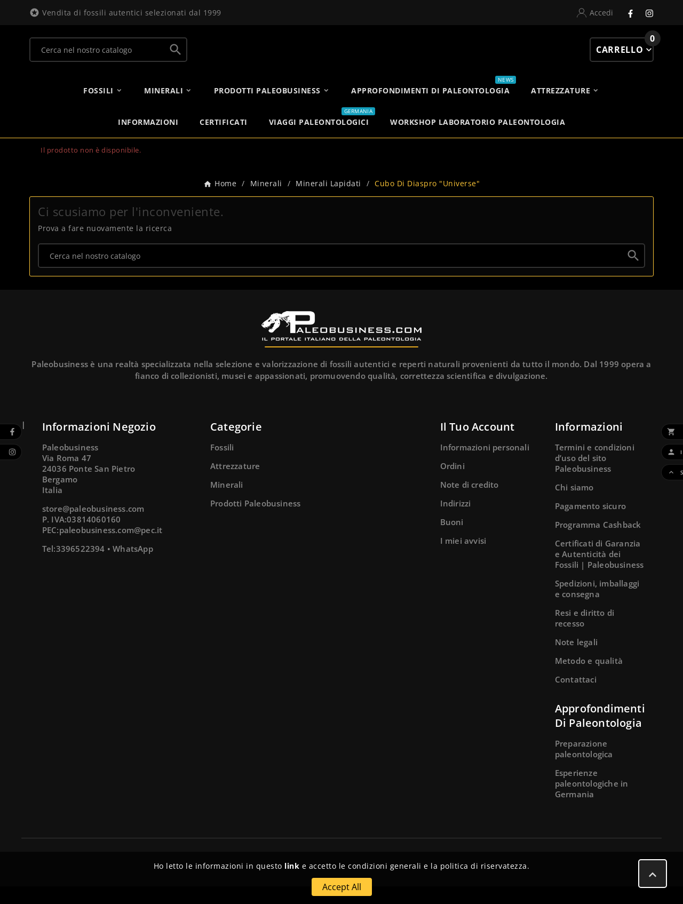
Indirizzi (455, 521)
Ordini (452, 483)
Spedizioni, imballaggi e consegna (597, 606)
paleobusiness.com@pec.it (111, 547)
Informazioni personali (484, 464)
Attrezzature (235, 483)
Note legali (576, 659)
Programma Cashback (598, 542)
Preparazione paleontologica (584, 766)
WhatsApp (133, 566)
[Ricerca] (97, 58)
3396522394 (80, 566)
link (291, 866)
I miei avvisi (463, 558)
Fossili (222, 464)
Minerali (226, 502)
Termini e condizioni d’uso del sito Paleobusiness (594, 475)
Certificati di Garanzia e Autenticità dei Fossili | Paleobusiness (599, 572)
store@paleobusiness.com (93, 526)
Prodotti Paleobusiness (255, 521)
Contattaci (576, 697)
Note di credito (469, 502)
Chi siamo (574, 504)
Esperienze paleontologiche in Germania (592, 801)
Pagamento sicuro (590, 523)
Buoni (452, 539)
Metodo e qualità (589, 678)
